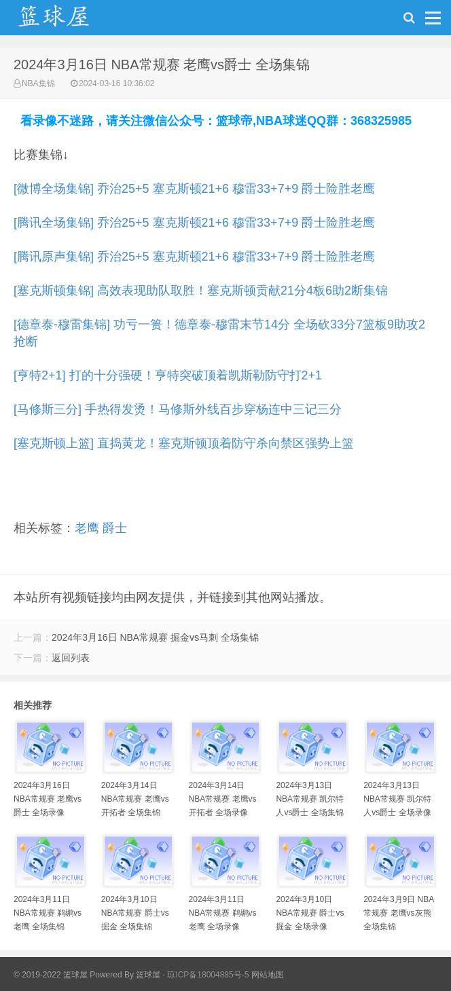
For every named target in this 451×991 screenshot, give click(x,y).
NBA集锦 (38, 83)
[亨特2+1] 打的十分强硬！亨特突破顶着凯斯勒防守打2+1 (168, 375)
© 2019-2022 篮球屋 (51, 974)
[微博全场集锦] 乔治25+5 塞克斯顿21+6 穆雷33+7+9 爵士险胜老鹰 (194, 188)
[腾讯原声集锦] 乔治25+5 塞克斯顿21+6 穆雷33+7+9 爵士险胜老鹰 (194, 256)
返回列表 (71, 657)
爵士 (115, 528)
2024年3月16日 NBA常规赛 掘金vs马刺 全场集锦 (155, 637)
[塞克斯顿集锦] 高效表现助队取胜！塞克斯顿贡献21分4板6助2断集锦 (201, 290)
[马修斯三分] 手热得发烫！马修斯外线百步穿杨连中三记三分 (178, 409)
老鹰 (87, 528)
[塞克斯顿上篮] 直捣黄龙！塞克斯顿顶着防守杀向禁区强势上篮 (184, 443)
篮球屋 (148, 974)
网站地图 (267, 974)
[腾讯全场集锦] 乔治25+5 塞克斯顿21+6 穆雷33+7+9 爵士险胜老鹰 (194, 222)
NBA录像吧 (68, 21)
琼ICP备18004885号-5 (208, 974)
